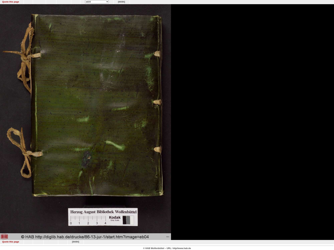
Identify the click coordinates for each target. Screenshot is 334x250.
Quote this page (10, 2)
